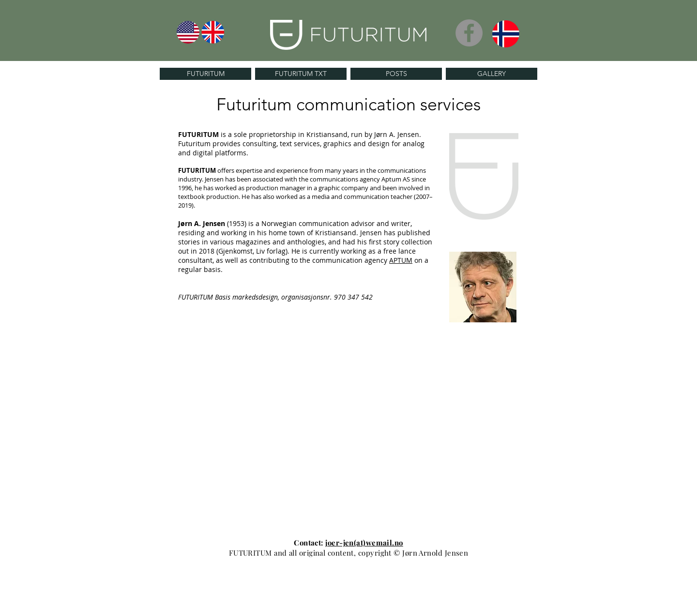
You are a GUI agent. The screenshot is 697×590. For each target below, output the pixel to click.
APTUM (400, 260)
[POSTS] (396, 74)
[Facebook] (469, 32)
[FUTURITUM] (205, 74)
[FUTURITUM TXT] (301, 74)
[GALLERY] (491, 74)
